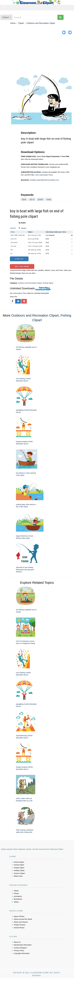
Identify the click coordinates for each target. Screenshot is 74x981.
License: (13, 228)
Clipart (21, 23)
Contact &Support (20, 948)
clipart (24, 199)
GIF (11, 253)
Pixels (30, 232)
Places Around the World (23, 919)
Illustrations (18, 899)
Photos (16, 893)
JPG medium (14, 242)
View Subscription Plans (44, 175)
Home (13, 23)
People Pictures (19, 925)
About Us (17, 942)
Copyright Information (22, 953)
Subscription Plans (20, 293)
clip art (32, 199)
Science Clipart (19, 873)
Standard (23, 228)
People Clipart (19, 868)
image (48, 199)
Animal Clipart (19, 865)
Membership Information (23, 945)
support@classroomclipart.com (47, 180)
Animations (18, 896)
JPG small (13, 246)
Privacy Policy (19, 950)
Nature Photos (19, 916)
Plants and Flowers (21, 922)
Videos (16, 902)
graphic (40, 199)
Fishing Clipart (48, 283)
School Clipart (19, 862)
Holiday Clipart (19, 870)
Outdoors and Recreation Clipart (41, 23)
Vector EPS (13, 239)
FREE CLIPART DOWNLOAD (18, 235)
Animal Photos (19, 928)
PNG (12, 250)
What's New (18, 876)
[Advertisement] (37, 51)
